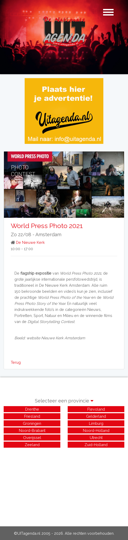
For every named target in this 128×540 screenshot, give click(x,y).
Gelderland (96, 416)
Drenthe (32, 409)
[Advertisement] (64, 485)
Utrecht (96, 437)
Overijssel (32, 437)
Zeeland (32, 444)
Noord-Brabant (32, 430)
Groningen (32, 423)
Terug (16, 362)
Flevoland (96, 409)
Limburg (96, 423)
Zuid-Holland (96, 444)
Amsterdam (48, 234)
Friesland (32, 416)
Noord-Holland (96, 430)
